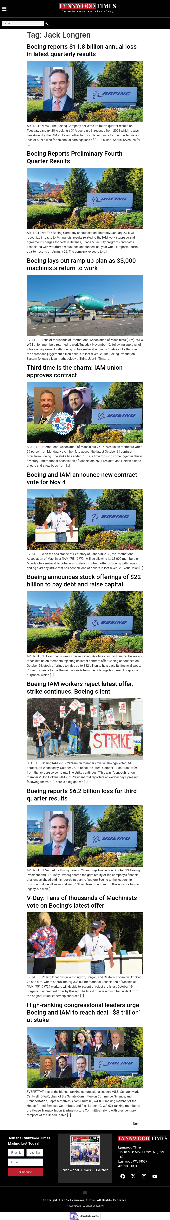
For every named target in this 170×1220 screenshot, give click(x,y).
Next (138, 1124)
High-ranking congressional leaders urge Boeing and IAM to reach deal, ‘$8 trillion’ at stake (83, 1012)
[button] (85, 1192)
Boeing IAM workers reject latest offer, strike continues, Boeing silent (80, 687)
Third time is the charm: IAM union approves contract (75, 371)
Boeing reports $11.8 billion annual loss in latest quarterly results (82, 50)
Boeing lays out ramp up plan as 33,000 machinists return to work (81, 264)
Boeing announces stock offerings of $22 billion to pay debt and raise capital (84, 580)
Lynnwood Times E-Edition (84, 1170)
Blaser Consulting (95, 1205)
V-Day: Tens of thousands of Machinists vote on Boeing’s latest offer (82, 901)
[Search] (46, 23)
